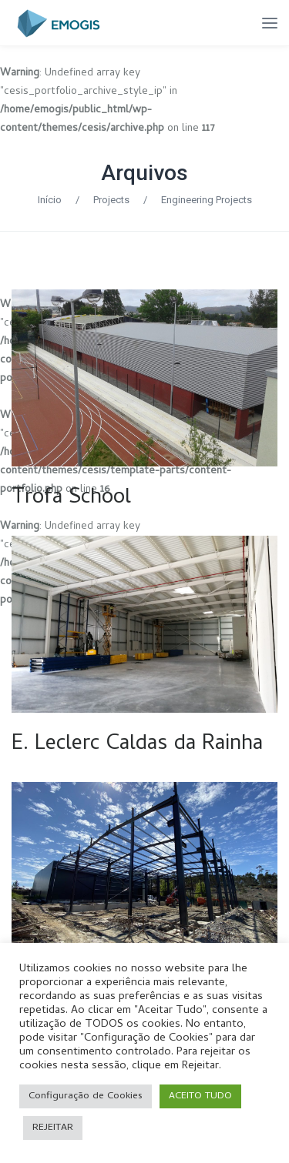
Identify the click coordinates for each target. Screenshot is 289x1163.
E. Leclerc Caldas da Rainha (137, 745)
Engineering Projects (206, 200)
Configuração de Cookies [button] (86, 1096)
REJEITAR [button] (52, 1128)
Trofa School (71, 498)
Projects (111, 200)
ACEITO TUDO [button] (200, 1096)
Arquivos (144, 172)
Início (50, 200)
